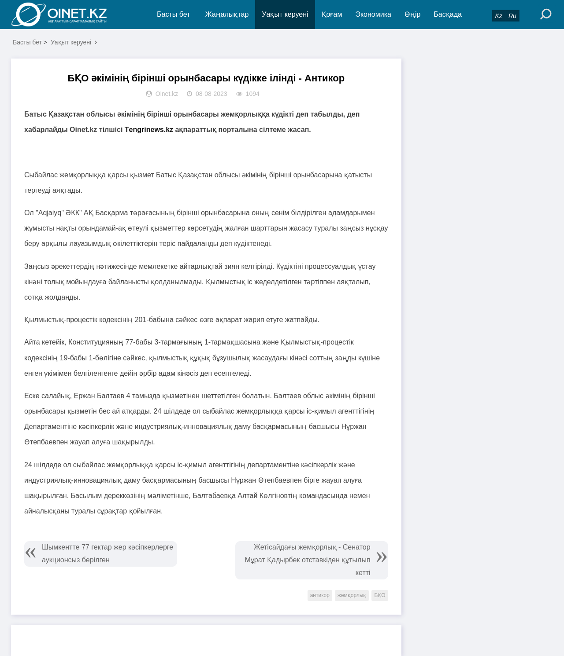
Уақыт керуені (285, 14)
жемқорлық (352, 595)
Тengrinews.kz (150, 129)
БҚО (379, 595)
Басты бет (173, 14)
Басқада (448, 14)
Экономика (373, 14)
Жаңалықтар (227, 14)
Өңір (412, 14)
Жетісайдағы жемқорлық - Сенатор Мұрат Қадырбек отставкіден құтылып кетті (307, 559)
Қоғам (332, 14)
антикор (320, 595)
